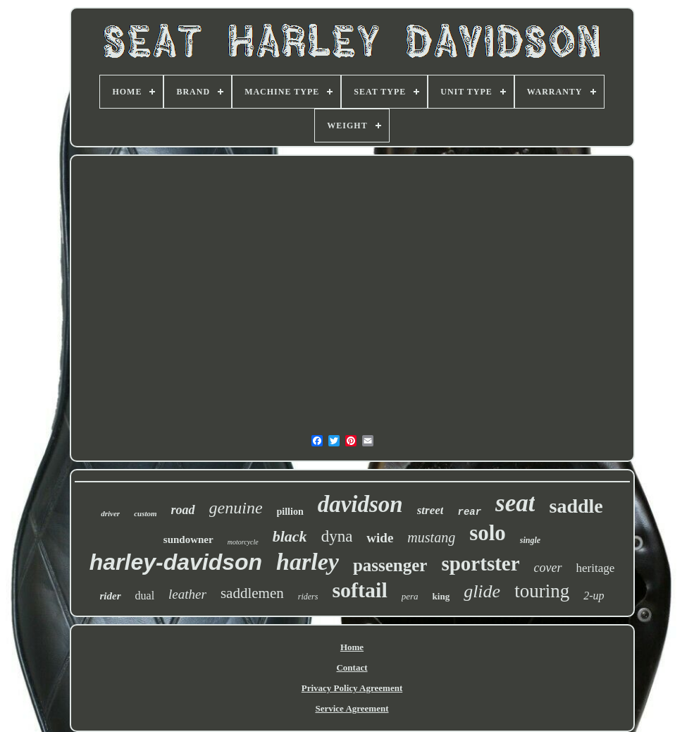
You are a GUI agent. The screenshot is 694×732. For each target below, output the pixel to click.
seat (515, 503)
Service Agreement (351, 708)
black (290, 536)
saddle (575, 506)
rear (469, 512)
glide (482, 591)
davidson (360, 504)
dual (145, 596)
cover (548, 568)
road (183, 510)
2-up (593, 596)
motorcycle (243, 542)
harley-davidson (175, 562)
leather (187, 594)
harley (307, 562)
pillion (290, 511)
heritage (595, 568)
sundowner (188, 539)
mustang (431, 537)
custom (145, 513)
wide (379, 537)
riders (308, 597)
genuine (236, 508)
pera (410, 596)
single (530, 540)
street (430, 510)
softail (359, 590)
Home (352, 647)
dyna (337, 536)
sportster (480, 563)
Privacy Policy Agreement (352, 688)
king (441, 596)
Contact (351, 667)
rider (110, 596)
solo (487, 532)
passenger (390, 565)
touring (541, 591)
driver (110, 513)
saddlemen (252, 593)
